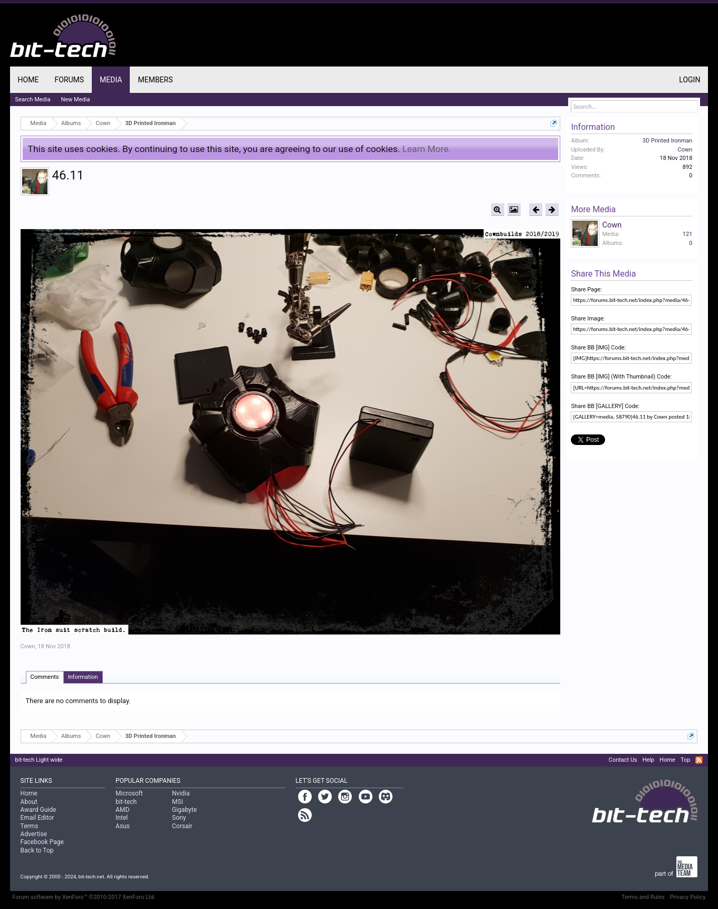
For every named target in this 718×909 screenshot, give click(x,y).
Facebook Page (42, 842)
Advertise (34, 834)
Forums (69, 79)
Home (28, 79)
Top (685, 759)
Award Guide (38, 809)
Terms (30, 826)
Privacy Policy (688, 897)
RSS (699, 760)
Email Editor (37, 817)
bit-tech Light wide (39, 759)
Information (83, 677)
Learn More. (427, 149)
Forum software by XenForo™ (84, 897)
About (29, 802)
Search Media (33, 99)
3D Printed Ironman (668, 140)
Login (689, 79)
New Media (75, 99)
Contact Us (623, 759)
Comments (45, 677)
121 (688, 234)
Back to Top (37, 850)
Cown (28, 646)
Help (649, 759)
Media (111, 79)
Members (155, 79)
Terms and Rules (643, 897)
